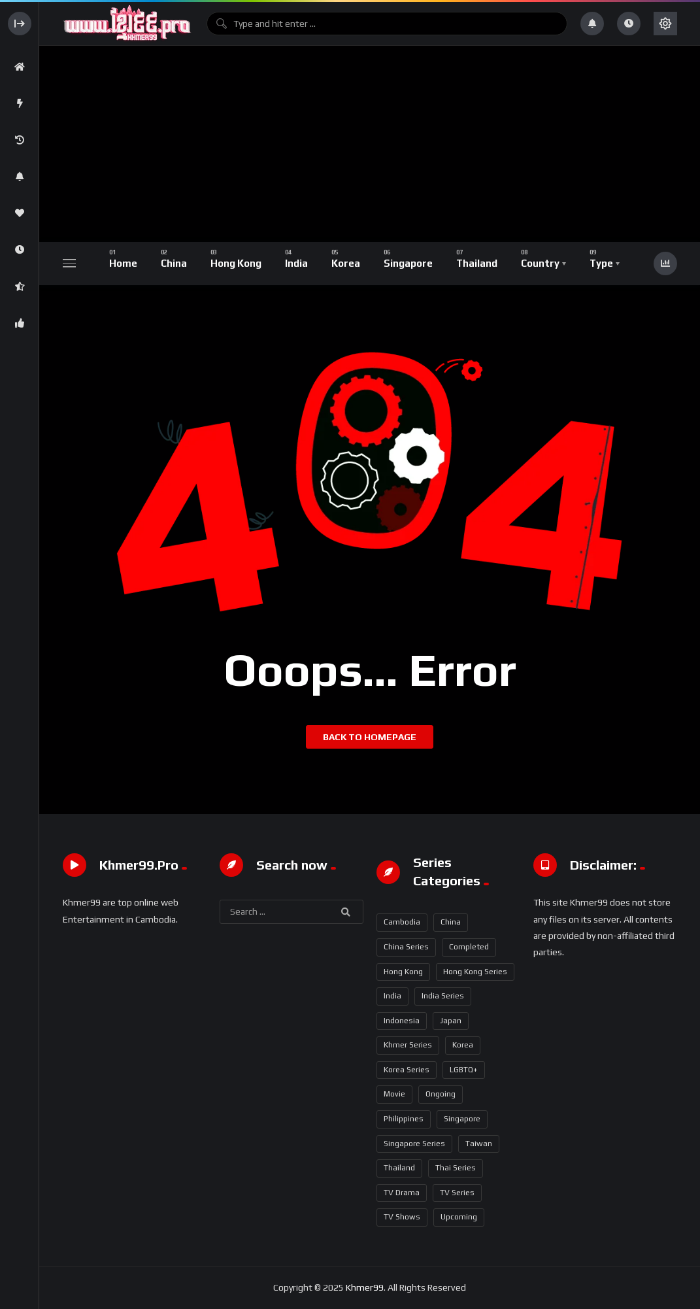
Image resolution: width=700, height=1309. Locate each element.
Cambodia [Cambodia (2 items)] (402, 921)
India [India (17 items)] (392, 995)
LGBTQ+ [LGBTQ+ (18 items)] (464, 1069)
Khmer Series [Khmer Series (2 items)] (408, 1044)
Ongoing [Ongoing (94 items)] (440, 1093)
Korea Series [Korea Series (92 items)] (406, 1069)
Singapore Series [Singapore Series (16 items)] (414, 1143)
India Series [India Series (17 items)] (443, 995)
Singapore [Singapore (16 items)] (462, 1118)
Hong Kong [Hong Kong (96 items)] (403, 971)
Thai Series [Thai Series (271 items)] (455, 1167)
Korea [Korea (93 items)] (462, 1044)
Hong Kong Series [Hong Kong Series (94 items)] (475, 971)
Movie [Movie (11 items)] (394, 1093)
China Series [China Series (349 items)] (406, 946)
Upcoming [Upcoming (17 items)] (459, 1216)
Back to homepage (369, 737)
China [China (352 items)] (451, 921)
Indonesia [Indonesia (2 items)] (402, 1020)
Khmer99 (365, 1287)
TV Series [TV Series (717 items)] (457, 1192)
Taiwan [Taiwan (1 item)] (478, 1143)
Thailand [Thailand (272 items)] (399, 1167)
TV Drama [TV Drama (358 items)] (402, 1192)
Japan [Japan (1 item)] (450, 1020)
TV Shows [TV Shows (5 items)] (402, 1216)
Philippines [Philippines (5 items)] (404, 1118)
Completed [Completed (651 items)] (469, 946)
